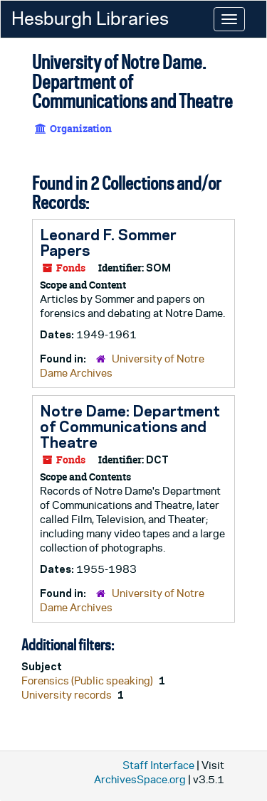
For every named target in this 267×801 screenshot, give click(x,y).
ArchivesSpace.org (140, 779)
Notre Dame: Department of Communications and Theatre (130, 426)
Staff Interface (158, 765)
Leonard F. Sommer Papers (108, 242)
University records (67, 695)
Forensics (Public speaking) (88, 680)
